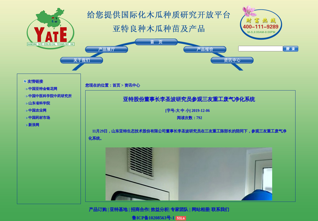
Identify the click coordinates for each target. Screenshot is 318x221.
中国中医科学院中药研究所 (50, 96)
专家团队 (179, 209)
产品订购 (98, 209)
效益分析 (160, 209)
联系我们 (220, 209)
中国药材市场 (39, 117)
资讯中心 (132, 85)
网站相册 (200, 209)
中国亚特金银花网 (42, 89)
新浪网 (33, 125)
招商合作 (140, 209)
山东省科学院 (39, 103)
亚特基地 (118, 209)
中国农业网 (37, 110)
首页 (116, 85)
